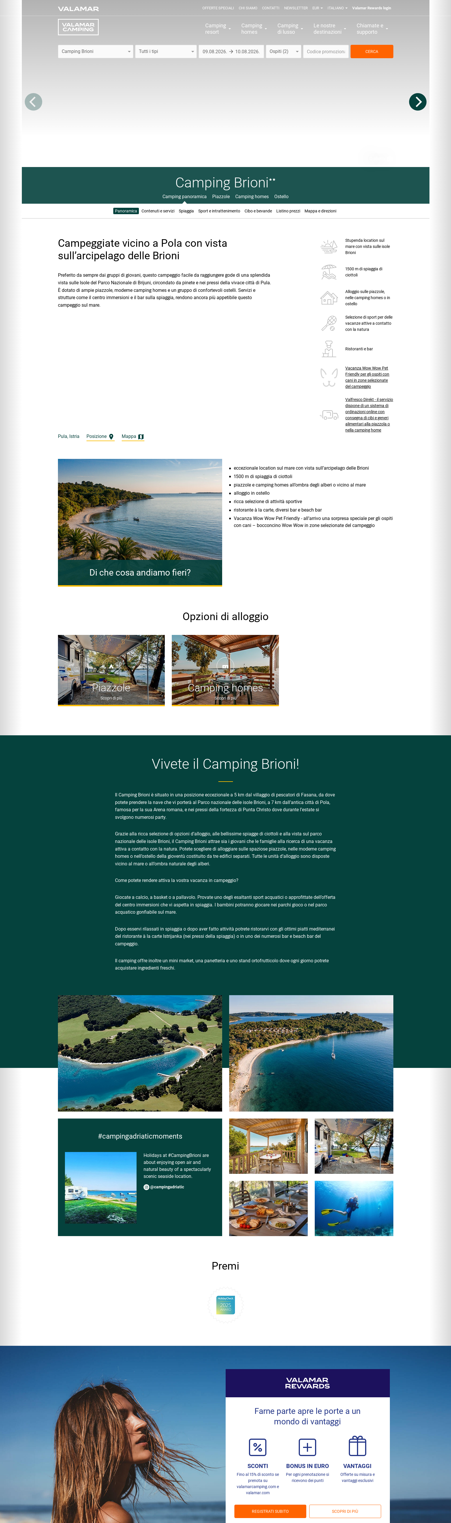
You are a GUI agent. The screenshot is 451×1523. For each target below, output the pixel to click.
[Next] (418, 102)
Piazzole (221, 196)
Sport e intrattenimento (219, 211)
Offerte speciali (218, 8)
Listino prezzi (288, 211)
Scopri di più (345, 1511)
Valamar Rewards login (371, 8)
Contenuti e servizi (158, 211)
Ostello (281, 196)
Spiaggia (186, 211)
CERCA (371, 51)
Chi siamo (248, 8)
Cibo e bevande (258, 211)
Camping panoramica (184, 196)
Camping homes (252, 196)
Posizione (100, 436)
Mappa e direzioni (320, 211)
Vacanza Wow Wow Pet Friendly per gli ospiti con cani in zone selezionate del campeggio (367, 377)
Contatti (271, 8)
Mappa (133, 436)
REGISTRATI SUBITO (270, 1511)
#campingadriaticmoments (140, 1136)
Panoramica (126, 211)
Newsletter (296, 8)
